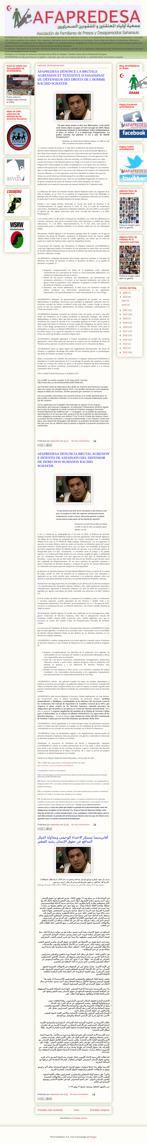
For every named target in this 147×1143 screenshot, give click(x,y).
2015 (125, 339)
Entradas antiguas (99, 1110)
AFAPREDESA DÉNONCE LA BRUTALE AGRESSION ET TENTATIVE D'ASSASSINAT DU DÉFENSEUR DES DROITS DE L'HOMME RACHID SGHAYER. (71, 77)
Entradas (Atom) (80, 1118)
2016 (125, 335)
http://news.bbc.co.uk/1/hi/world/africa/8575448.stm (55, 765)
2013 (125, 348)
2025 (125, 293)
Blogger (93, 1137)
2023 (125, 297)
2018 (125, 327)
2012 (125, 352)
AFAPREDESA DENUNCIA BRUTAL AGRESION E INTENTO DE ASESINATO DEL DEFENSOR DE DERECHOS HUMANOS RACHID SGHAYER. (73, 460)
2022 (125, 310)
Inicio (76, 1110)
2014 (125, 344)
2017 (125, 331)
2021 (125, 314)
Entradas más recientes (50, 1110)
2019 (125, 322)
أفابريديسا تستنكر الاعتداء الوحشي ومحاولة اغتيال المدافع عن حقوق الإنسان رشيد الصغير (73, 839)
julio (124, 300)
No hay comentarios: (80, 441)
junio (124, 305)
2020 (125, 318)
